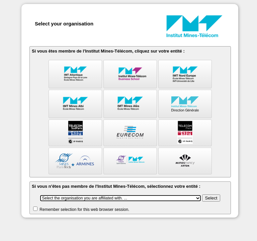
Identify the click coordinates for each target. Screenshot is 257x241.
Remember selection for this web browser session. (84, 209)
